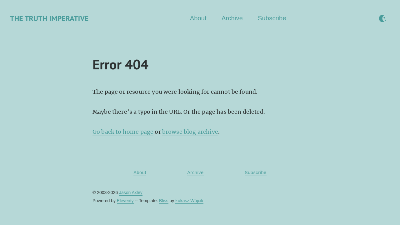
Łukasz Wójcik (189, 200)
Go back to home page (122, 132)
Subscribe (272, 18)
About (198, 18)
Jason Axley (130, 192)
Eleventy (125, 200)
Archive (232, 18)
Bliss (163, 200)
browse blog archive (190, 132)
